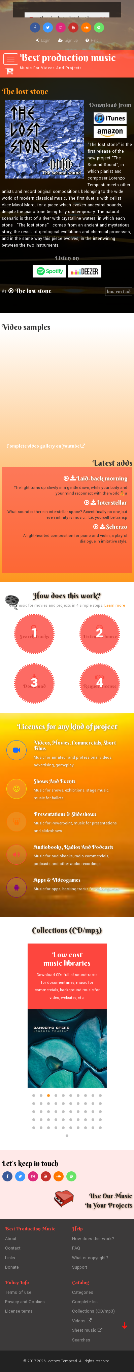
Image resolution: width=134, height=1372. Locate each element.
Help (92, 40)
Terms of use (18, 1292)
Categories (82, 1292)
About (10, 1239)
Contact (13, 1248)
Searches (81, 1340)
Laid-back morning (101, 478)
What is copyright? (90, 1258)
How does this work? (93, 1239)
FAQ (76, 1248)
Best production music (67, 61)
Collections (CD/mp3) (93, 1311)
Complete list (85, 1302)
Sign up (68, 40)
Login (43, 40)
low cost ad (119, 292)
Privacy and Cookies (25, 1302)
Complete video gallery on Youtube (45, 446)
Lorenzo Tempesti (61, 1361)
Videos (82, 1321)
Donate (12, 1267)
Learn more (114, 605)
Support (79, 1267)
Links (10, 1258)
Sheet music (87, 1330)
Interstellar (112, 502)
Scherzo (116, 526)
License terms (19, 1311)
